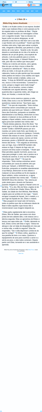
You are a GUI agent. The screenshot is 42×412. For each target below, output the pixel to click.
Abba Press (31, 249)
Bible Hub (21, 253)
